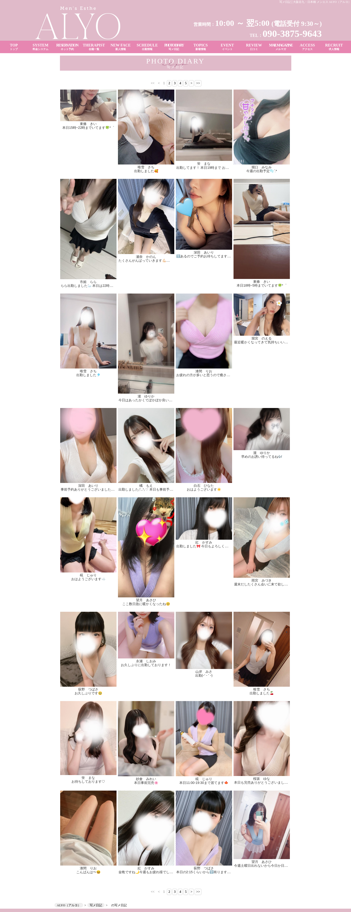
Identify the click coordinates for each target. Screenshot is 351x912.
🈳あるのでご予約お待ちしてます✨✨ (205, 256)
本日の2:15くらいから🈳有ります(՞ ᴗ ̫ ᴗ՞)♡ (209, 872)
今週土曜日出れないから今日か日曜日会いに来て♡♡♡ (276, 865)
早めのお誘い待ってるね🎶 (261, 457)
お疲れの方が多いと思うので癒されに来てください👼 (216, 375)
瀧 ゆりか (146, 396)
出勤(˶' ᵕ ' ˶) (203, 675)
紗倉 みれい (146, 779)
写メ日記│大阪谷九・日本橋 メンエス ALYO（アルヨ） (315, 2)
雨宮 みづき (262, 580)
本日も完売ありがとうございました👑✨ (265, 782)
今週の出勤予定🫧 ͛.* (261, 171)
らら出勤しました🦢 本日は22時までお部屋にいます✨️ (102, 286)
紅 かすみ (203, 542)
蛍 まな (204, 163)
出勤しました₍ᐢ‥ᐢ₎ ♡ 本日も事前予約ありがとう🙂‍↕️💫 (158, 489)
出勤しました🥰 (146, 171)
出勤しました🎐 (88, 375)
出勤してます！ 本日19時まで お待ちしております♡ (216, 168)
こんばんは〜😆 (88, 872)
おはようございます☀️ (204, 489)
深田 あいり (204, 252)
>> (198, 83)
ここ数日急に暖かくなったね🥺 (146, 604)
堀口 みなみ (262, 167)
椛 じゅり (88, 575)
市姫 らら (88, 282)
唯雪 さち (146, 167)
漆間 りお (203, 371)
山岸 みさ (203, 672)
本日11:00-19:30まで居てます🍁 (203, 783)
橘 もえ (146, 485)
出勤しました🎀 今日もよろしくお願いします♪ (211, 546)
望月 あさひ (146, 600)
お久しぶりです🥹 (88, 693)
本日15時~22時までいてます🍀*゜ (88, 128)
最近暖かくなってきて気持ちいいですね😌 (266, 342)
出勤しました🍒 (262, 693)
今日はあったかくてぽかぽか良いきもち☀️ (150, 400)
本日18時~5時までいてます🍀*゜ (262, 285)
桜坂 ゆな (261, 779)
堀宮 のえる (262, 338)
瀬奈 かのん (146, 257)
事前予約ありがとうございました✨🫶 (90, 489)
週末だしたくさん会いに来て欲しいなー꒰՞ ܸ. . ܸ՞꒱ (270, 584)
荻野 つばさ (88, 689)
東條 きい (88, 124)
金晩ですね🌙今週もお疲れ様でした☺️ (147, 872)
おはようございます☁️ (88, 579)
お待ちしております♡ (88, 781)
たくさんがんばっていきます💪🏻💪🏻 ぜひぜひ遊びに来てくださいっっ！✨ (173, 260)
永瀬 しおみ (146, 661)
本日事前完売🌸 (146, 783)
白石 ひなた (204, 485)
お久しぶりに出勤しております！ (146, 665)
